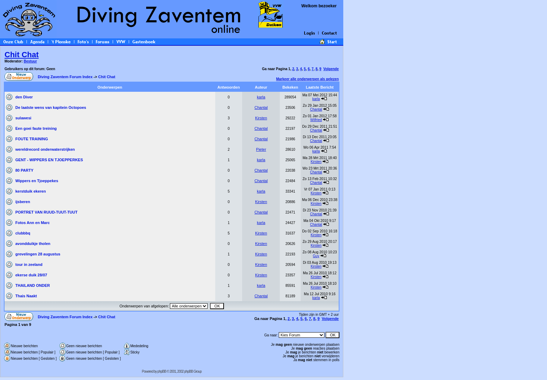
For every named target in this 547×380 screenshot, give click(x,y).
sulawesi (23, 118)
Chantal (261, 107)
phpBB (161, 371)
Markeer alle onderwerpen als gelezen (307, 79)
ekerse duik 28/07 (31, 275)
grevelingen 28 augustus (37, 254)
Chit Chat (22, 54)
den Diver (24, 97)
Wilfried (316, 120)
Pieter (261, 149)
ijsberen (22, 202)
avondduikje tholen (32, 243)
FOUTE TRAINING (31, 139)
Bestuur (30, 61)
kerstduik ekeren (30, 191)
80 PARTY (24, 170)
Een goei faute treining (36, 128)
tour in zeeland (29, 264)
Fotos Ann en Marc (32, 223)
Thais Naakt (26, 296)
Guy (316, 256)
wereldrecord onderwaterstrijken (45, 149)
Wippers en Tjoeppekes (36, 181)
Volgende (331, 69)
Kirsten (261, 118)
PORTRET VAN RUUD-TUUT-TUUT (46, 212)
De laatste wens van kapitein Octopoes (50, 107)
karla (261, 97)
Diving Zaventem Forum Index (65, 77)
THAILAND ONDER (32, 285)
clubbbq (22, 233)
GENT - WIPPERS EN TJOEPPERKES (49, 160)
